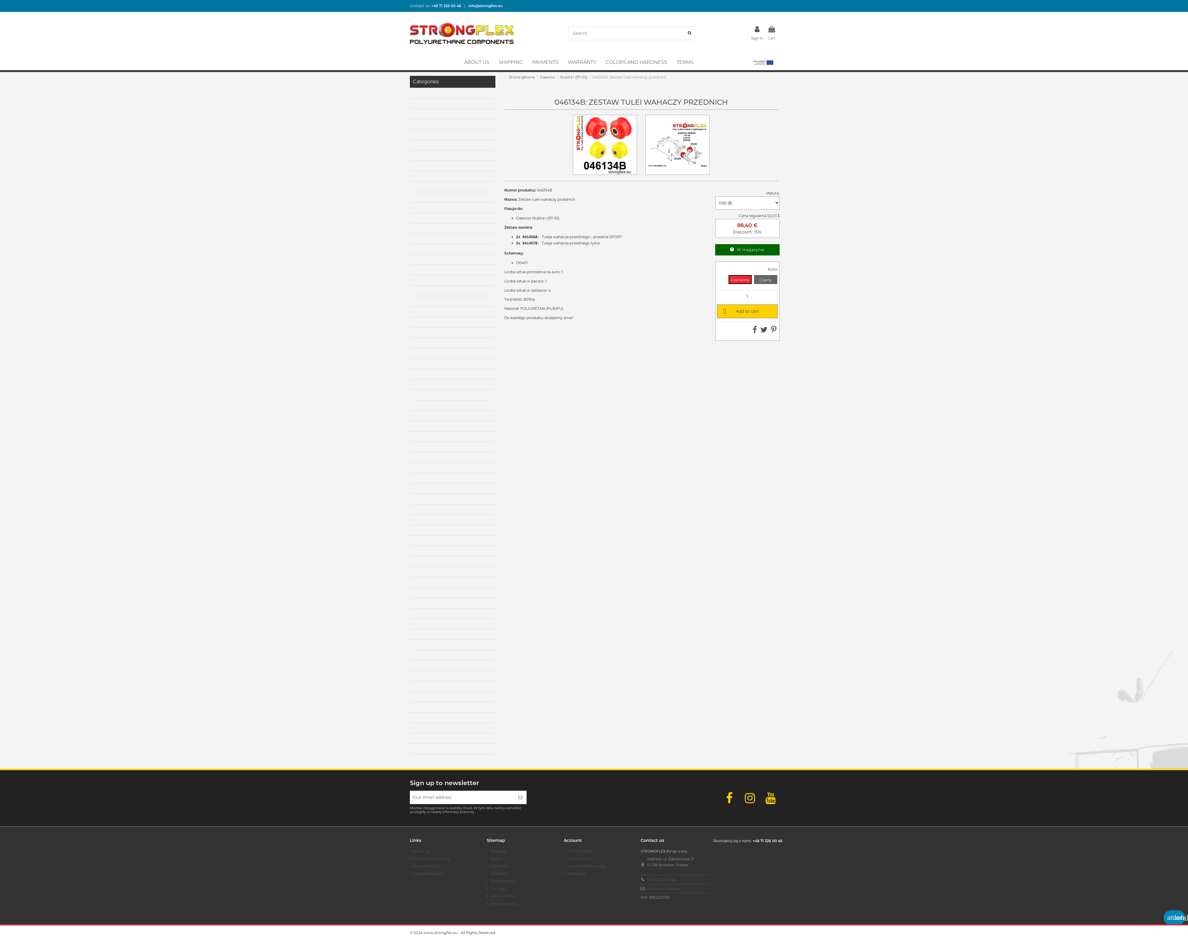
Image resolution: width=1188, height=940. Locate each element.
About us (421, 851)
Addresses (576, 873)
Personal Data (580, 851)
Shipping (498, 851)
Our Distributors (428, 873)
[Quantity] (747, 296)
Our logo (498, 888)
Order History (579, 858)
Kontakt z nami (504, 903)
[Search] (689, 33)
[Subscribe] (520, 797)
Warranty (498, 873)
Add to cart (740, 311)
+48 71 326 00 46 (661, 880)
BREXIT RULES (503, 881)
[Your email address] (462, 797)
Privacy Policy (503, 896)
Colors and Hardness (432, 858)
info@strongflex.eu (663, 888)
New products (426, 866)
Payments (499, 866)
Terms (495, 858)
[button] (763, 62)
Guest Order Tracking (586, 866)
